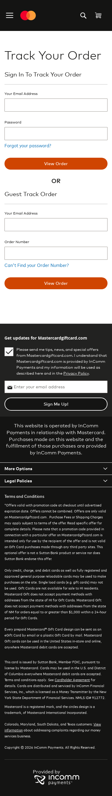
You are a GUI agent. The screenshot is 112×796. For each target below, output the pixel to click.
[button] (10, 15)
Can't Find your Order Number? (36, 265)
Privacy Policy (76, 373)
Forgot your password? (27, 145)
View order (56, 163)
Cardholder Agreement (72, 679)
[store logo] (28, 15)
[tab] (56, 469)
